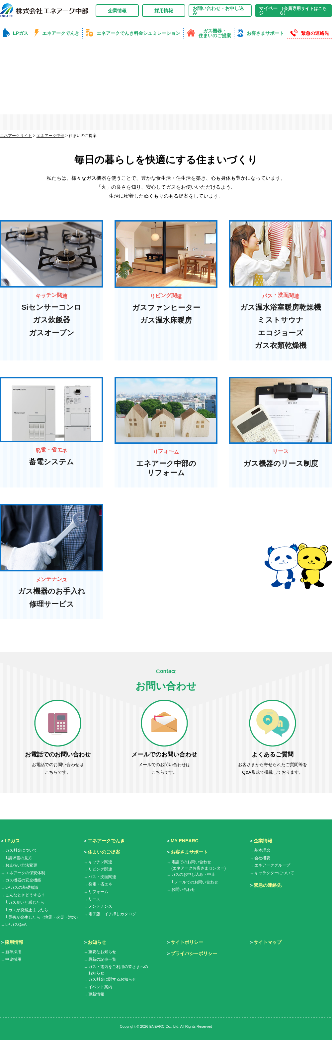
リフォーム (98, 892)
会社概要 (262, 858)
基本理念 (262, 851)
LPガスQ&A (16, 925)
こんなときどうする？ (25, 895)
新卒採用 (13, 952)
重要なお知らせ (102, 952)
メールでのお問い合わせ (196, 882)
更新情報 (96, 995)
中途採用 (13, 959)
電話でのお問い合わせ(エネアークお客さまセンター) (198, 865)
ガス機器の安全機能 (23, 880)
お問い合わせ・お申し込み (218, 11)
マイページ (293, 11)
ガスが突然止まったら (28, 910)
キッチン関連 (100, 862)
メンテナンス (100, 907)
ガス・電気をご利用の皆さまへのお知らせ (118, 970)
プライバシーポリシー (194, 954)
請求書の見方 (20, 858)
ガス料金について (21, 851)
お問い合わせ (183, 890)
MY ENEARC (185, 841)
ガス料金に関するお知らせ (112, 980)
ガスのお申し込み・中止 (193, 875)
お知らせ (97, 942)
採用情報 (163, 10)
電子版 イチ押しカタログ (112, 914)
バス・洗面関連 (102, 877)
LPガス (12, 841)
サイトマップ (268, 942)
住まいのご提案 (104, 852)
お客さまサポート (189, 852)
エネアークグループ (272, 866)
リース (94, 899)
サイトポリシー (187, 942)
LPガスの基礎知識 (21, 888)
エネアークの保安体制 (25, 873)
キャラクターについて (274, 873)
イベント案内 (100, 987)
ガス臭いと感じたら (26, 903)
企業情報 (117, 10)
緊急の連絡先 (268, 885)
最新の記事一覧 (102, 959)
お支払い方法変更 (21, 866)
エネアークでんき (106, 841)
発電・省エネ (100, 884)
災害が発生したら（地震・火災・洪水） (44, 917)
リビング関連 (100, 870)
